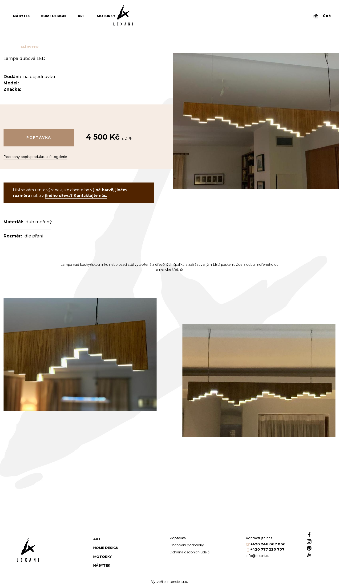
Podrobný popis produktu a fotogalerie (35, 153)
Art (81, 15)
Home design (53, 15)
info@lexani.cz (258, 554)
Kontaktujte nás (260, 536)
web (319, 561)
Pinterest (319, 552)
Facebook (319, 533)
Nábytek (21, 15)
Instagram (319, 542)
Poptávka (38, 137)
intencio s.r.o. (177, 580)
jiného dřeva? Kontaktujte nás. (76, 194)
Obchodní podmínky (188, 543)
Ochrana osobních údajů (191, 550)
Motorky (106, 15)
